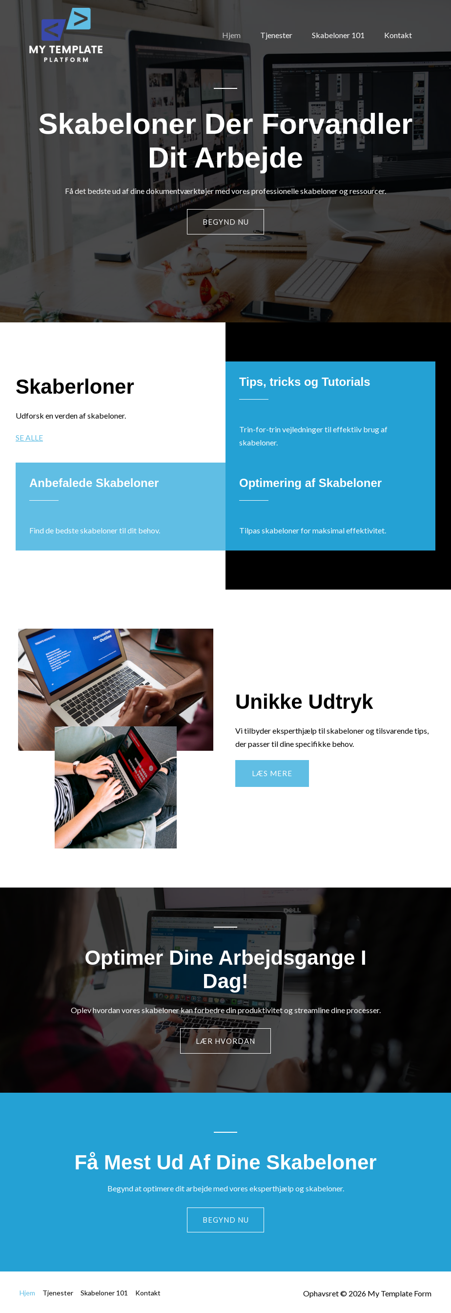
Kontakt (400, 35)
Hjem (245, 35)
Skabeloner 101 (344, 35)
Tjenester (286, 35)
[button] (272, 774)
